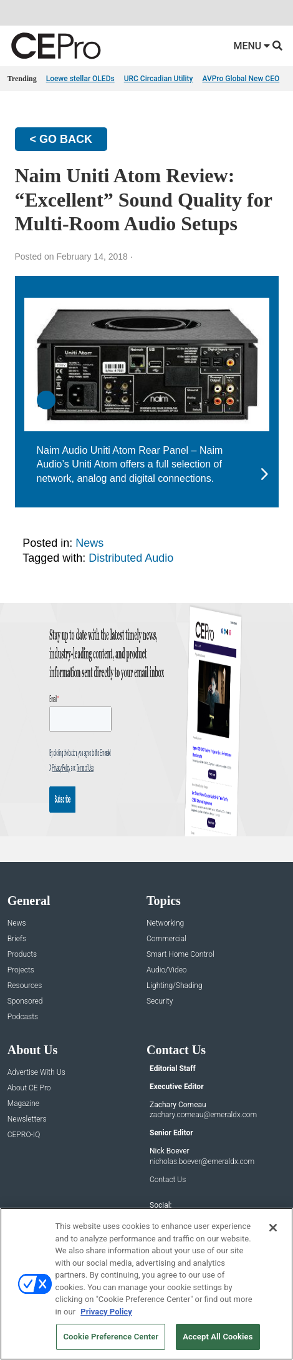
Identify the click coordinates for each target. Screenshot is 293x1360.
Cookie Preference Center (110, 1336)
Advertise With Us (36, 1073)
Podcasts (22, 1017)
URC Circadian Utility (158, 78)
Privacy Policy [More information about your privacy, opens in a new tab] (106, 1311)
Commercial (166, 939)
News (89, 543)
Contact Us (168, 1179)
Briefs (16, 939)
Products (22, 955)
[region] (146, 1284)
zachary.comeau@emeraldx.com (203, 1114)
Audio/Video (166, 970)
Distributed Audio (131, 558)
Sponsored (25, 1001)
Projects (20, 970)
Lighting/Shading (174, 986)
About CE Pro (29, 1088)
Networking (165, 923)
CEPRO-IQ (24, 1135)
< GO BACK (61, 139)
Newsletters (27, 1119)
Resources (24, 986)
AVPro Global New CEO (240, 78)
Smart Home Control (180, 955)
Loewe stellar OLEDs (80, 78)
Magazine (23, 1104)
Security (159, 1001)
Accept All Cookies (217, 1336)
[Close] (273, 1227)
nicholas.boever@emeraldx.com (202, 1161)
